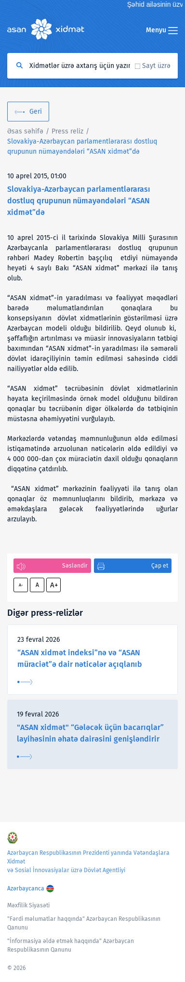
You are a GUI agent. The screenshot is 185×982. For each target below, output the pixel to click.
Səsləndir (75, 565)
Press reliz (67, 131)
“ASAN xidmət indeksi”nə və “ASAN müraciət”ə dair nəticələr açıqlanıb (79, 658)
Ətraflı (24, 682)
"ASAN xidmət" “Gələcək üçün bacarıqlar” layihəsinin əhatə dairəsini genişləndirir (90, 733)
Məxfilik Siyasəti (28, 905)
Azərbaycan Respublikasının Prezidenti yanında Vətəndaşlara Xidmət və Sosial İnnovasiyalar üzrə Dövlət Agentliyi (88, 861)
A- (21, 585)
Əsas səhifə (25, 131)
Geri (35, 111)
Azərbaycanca (25, 888)
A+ (54, 585)
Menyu (162, 30)
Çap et (159, 565)
